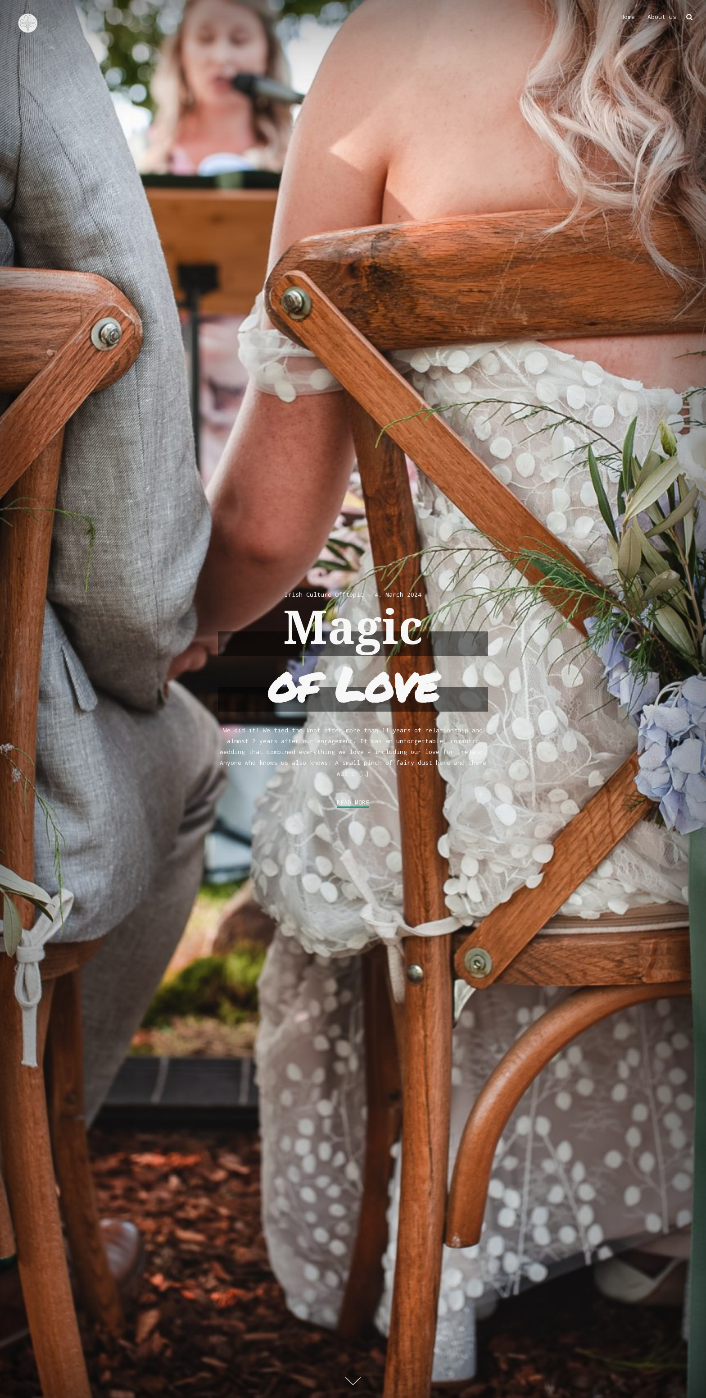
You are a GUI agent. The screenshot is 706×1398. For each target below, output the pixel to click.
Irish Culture (308, 594)
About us (661, 17)
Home (627, 17)
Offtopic (349, 594)
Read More (353, 803)
